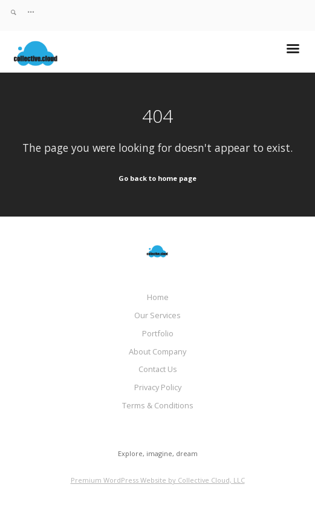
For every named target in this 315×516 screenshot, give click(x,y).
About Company (157, 351)
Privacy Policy (157, 387)
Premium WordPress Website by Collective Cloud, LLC (158, 480)
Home (158, 297)
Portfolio (158, 333)
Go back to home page (157, 178)
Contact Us (157, 369)
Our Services (157, 315)
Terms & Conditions (157, 405)
